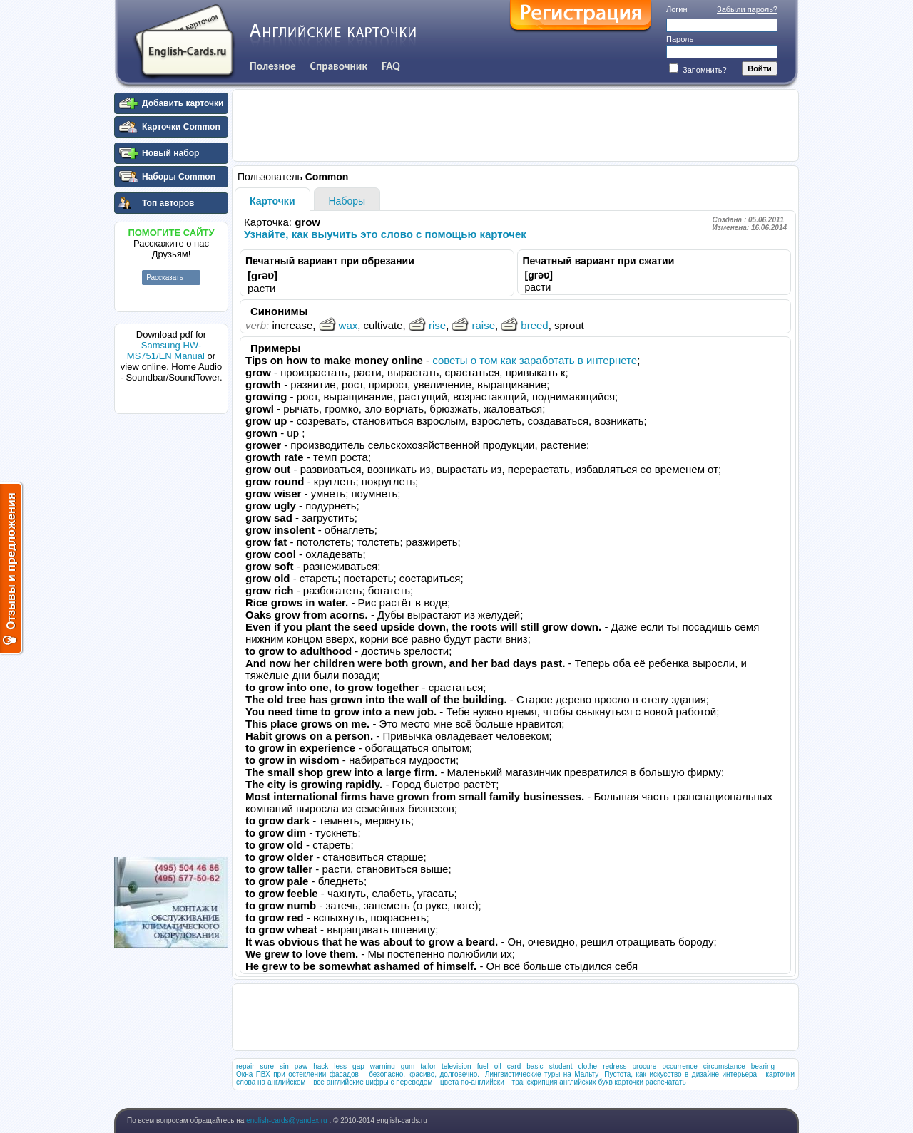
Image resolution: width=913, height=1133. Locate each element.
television (456, 1066)
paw (301, 1066)
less (340, 1066)
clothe (587, 1066)
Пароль (679, 39)
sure (267, 1066)
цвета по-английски (472, 1082)
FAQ (391, 66)
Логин (677, 9)
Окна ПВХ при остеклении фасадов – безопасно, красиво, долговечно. (357, 1074)
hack (320, 1066)
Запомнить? (698, 70)
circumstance (724, 1066)
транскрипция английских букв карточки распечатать (599, 1082)
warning (382, 1066)
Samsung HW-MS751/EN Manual (166, 350)
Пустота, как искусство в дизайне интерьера (680, 1074)
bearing (763, 1066)
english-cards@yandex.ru (287, 1120)
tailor (428, 1066)
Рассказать (164, 277)
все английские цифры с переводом (372, 1082)
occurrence (679, 1066)
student (561, 1066)
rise (427, 325)
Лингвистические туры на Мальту (541, 1074)
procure (644, 1066)
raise (473, 325)
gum (407, 1066)
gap (358, 1066)
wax (338, 325)
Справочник (338, 66)
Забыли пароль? (747, 9)
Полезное (273, 66)
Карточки (272, 201)
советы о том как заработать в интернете (534, 360)
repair (245, 1066)
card (514, 1066)
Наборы (347, 201)
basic (534, 1066)
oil (497, 1066)
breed (524, 325)
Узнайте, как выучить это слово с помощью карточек (385, 234)
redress (614, 1066)
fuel (483, 1066)
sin (284, 1066)
